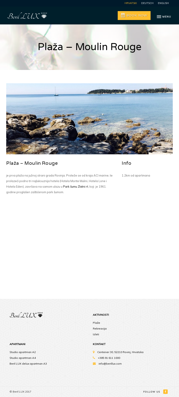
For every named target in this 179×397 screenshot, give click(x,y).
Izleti (96, 334)
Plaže (96, 322)
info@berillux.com (110, 363)
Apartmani (17, 344)
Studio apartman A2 (23, 352)
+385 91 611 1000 (109, 357)
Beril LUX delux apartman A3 (28, 363)
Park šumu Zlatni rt (75, 186)
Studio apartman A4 (23, 357)
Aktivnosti (101, 314)
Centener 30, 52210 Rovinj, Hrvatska (120, 352)
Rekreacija (100, 328)
